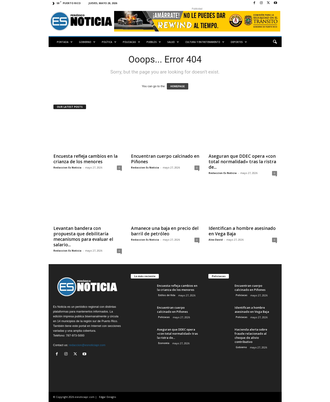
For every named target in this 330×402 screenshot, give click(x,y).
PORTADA (65, 42)
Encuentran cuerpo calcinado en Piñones (165, 159)
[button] (275, 42)
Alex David (216, 239)
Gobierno (87, 42)
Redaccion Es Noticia (67, 167)
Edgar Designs (107, 397)
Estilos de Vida (166, 295)
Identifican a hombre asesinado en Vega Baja (242, 231)
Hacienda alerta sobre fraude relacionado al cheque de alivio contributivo (251, 335)
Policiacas (131, 42)
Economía (163, 343)
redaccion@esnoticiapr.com (87, 345)
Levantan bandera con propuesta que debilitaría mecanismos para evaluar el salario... (83, 236)
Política (109, 42)
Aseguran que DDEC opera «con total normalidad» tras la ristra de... (242, 161)
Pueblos (154, 42)
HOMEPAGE (177, 86)
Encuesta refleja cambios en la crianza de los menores (85, 159)
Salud (173, 42)
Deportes (239, 42)
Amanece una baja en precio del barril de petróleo (165, 231)
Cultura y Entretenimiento (204, 42)
